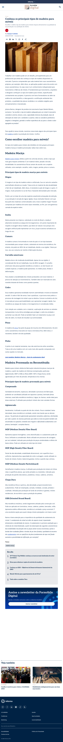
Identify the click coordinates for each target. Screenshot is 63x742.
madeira (10, 134)
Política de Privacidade (38, 731)
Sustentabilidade (36, 720)
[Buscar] (60, 7)
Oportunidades (36, 716)
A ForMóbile (4, 712)
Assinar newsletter (31, 604)
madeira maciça (10, 545)
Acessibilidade (5, 731)
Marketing (4, 720)
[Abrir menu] (3, 7)
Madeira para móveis (12, 159)
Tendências (4, 716)
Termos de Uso (5, 734)
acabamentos (12, 534)
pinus (16, 328)
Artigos (6, 16)
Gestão (34, 712)
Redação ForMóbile (12, 33)
